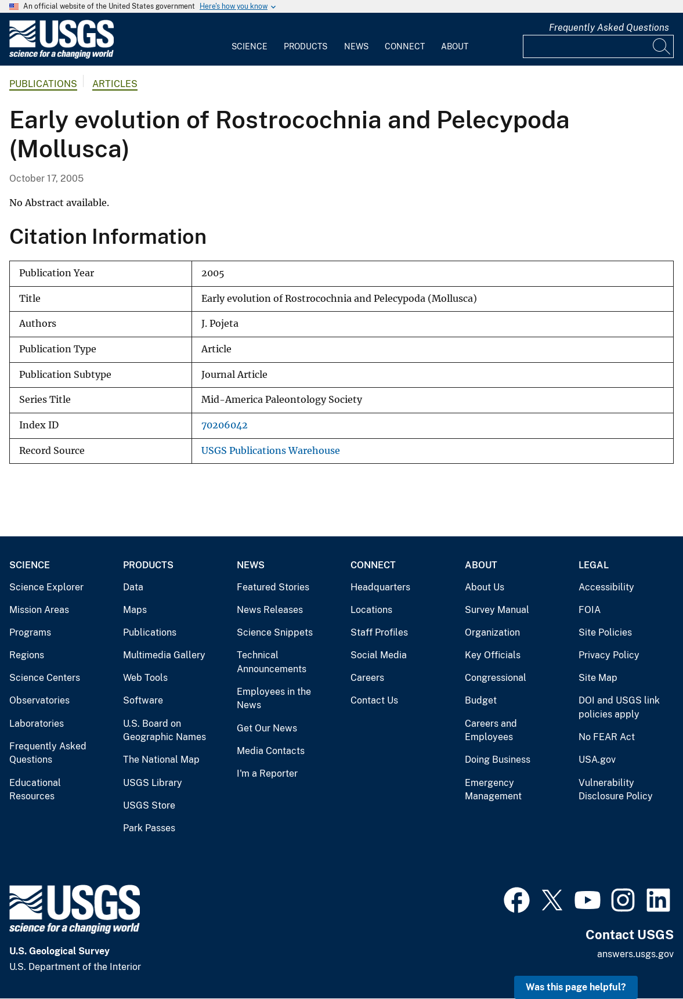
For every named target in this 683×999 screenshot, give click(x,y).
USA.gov (597, 759)
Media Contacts (271, 750)
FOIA (590, 609)
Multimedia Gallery (164, 655)
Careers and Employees (491, 730)
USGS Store (149, 805)
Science (250, 46)
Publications (43, 83)
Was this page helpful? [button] (576, 987)
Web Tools (145, 677)
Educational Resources (35, 789)
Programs (30, 632)
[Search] (662, 46)
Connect (405, 46)
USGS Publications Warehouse (270, 450)
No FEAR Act (607, 736)
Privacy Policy (609, 655)
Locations (371, 609)
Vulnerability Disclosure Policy (616, 789)
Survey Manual (497, 609)
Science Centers (44, 677)
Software (143, 700)
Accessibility (606, 587)
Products (305, 46)
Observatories (39, 700)
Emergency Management (493, 789)
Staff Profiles (379, 632)
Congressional (495, 677)
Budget (481, 700)
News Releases (270, 609)
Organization (492, 632)
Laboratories (36, 723)
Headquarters (380, 587)
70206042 (224, 425)
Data (133, 587)
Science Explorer (46, 587)
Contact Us (374, 700)
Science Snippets (275, 632)
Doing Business (497, 759)
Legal (594, 565)
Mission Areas (39, 609)
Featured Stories (273, 587)
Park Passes (149, 828)
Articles (115, 83)
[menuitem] (249, 39)
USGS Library (152, 782)
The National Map (161, 759)
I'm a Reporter (267, 773)
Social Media (378, 655)
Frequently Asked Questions (609, 27)
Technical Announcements (271, 662)
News (356, 46)
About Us (484, 587)
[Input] (598, 46)
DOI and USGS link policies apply (619, 707)
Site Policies (605, 632)
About (454, 46)
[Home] (61, 56)
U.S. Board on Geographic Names (164, 730)
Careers (367, 677)
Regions (26, 655)
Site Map (598, 677)
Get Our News (267, 728)
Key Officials (493, 655)
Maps (135, 609)
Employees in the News (274, 698)
